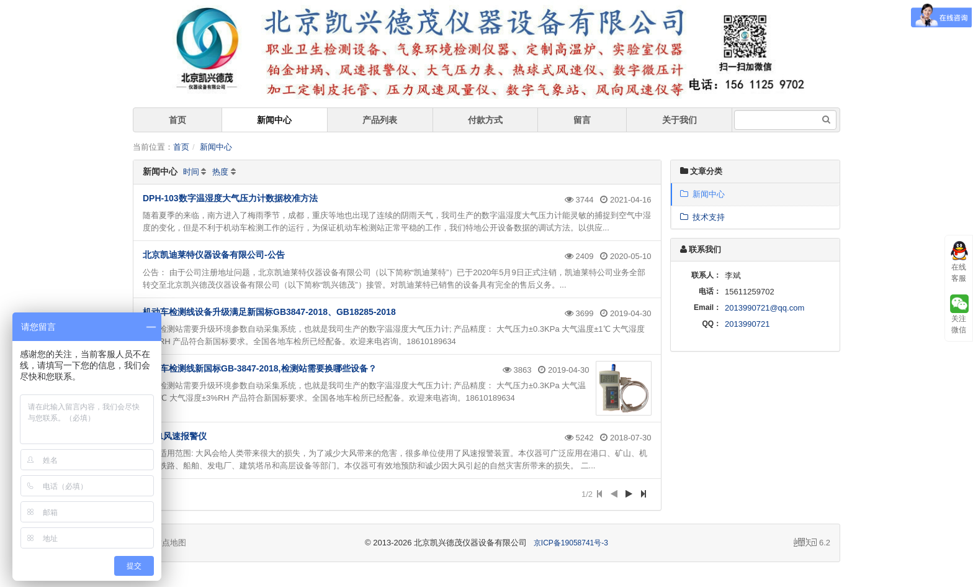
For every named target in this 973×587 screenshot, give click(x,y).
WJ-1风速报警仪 (175, 436)
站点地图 (164, 542)
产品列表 (379, 120)
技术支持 (702, 217)
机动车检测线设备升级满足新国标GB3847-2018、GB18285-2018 (269, 312)
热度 (220, 171)
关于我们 (679, 120)
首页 (177, 120)
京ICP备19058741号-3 (571, 543)
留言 (582, 120)
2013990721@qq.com (764, 307)
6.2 (812, 543)
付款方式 (485, 120)
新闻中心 (274, 120)
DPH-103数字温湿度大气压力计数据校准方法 (230, 198)
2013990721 (747, 324)
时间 (191, 171)
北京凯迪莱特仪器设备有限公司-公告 (214, 255)
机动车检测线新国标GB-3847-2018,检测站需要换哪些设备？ (260, 368)
